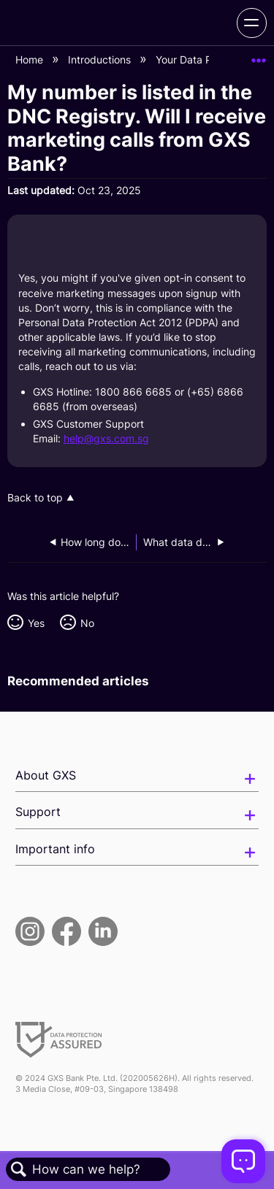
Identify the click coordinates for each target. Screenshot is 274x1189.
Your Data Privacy (200, 59)
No (87, 623)
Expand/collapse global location (259, 56)
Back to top (35, 498)
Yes (36, 623)
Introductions (101, 59)
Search (19, 1169)
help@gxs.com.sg (106, 438)
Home (30, 59)
